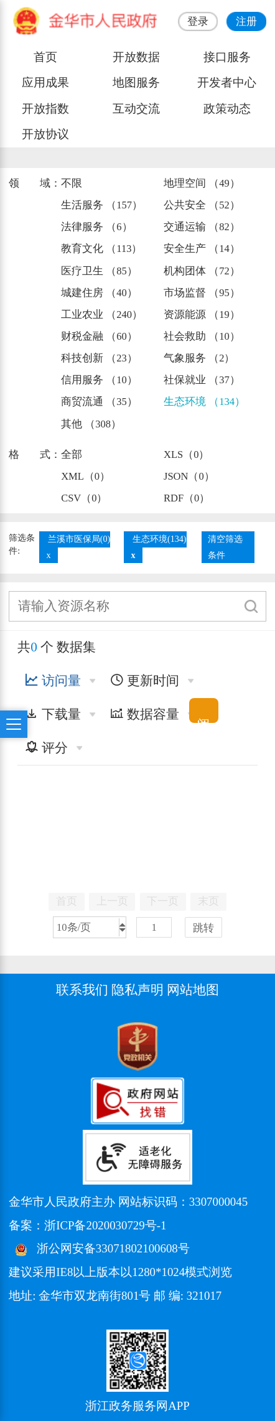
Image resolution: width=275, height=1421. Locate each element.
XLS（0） (186, 454)
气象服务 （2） (199, 358)
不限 (71, 183)
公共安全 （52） (202, 205)
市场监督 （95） (202, 293)
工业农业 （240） (101, 314)
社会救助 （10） (202, 336)
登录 (197, 21)
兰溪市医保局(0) (79, 539)
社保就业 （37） (202, 380)
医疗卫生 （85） (99, 271)
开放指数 (45, 108)
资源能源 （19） (202, 314)
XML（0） (85, 476)
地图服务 (136, 82)
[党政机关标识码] (40, 1045)
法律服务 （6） (96, 227)
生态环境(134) (160, 539)
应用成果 (45, 82)
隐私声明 (137, 989)
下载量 (53, 714)
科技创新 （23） (99, 358)
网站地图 (193, 989)
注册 (246, 21)
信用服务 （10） (99, 380)
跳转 (203, 928)
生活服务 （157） (101, 205)
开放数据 (136, 56)
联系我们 (82, 989)
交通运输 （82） (202, 227)
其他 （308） (91, 424)
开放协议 (45, 134)
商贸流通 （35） (99, 402)
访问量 (53, 680)
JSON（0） (189, 476)
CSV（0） (84, 498)
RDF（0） (187, 498)
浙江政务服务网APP (137, 1405)
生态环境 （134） (204, 402)
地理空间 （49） (202, 183)
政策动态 (227, 108)
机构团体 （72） (202, 271)
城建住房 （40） (99, 293)
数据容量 (144, 714)
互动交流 (136, 108)
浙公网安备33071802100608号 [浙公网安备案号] (113, 1248)
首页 (45, 56)
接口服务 (227, 56)
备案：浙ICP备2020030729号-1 (87, 1225)
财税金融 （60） (99, 336)
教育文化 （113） (101, 248)
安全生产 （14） (202, 248)
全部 (71, 454)
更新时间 (144, 680)
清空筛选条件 (225, 547)
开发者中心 (226, 82)
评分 (46, 747)
